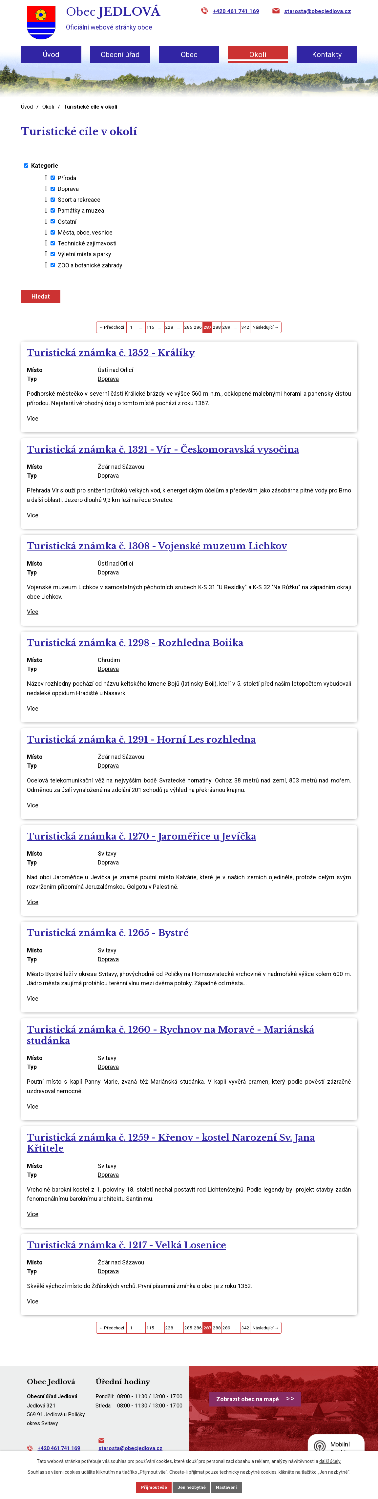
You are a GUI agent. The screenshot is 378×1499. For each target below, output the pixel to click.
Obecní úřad (120, 55)
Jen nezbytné (192, 1486)
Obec (189, 55)
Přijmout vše (149, 1486)
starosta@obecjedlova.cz (317, 11)
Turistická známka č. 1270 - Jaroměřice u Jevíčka (141, 836)
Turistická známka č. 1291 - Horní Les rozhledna (141, 739)
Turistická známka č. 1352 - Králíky (111, 352)
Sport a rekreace (79, 199)
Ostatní (67, 221)
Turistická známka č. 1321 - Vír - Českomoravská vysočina (163, 449)
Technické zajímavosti (87, 243)
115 (150, 327)
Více (32, 418)
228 (169, 327)
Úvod (51, 55)
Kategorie (44, 165)
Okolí (257, 55)
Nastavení (231, 1486)
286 (198, 327)
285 (188, 327)
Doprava (68, 188)
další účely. (330, 1460)
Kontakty (327, 55)
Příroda (67, 177)
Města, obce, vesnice (85, 232)
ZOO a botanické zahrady (90, 264)
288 (217, 327)
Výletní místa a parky (84, 254)
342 (245, 327)
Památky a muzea (81, 210)
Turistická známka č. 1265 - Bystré (108, 932)
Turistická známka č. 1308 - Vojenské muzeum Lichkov (157, 546)
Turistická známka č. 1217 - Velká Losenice (126, 1245)
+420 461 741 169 (236, 11)
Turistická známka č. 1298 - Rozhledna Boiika (135, 642)
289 (226, 327)
